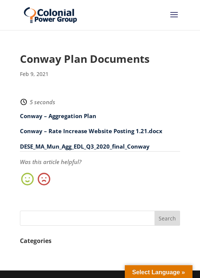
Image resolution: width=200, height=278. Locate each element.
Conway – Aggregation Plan (58, 116)
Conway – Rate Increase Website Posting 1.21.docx (91, 131)
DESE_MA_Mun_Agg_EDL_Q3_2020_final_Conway (85, 146)
